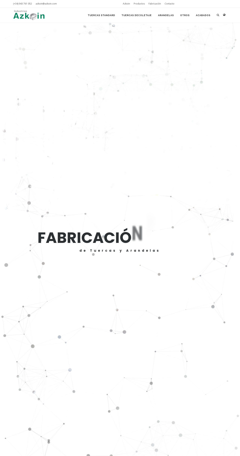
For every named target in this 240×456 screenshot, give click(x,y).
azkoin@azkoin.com (46, 3)
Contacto (169, 3)
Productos (139, 3)
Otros (185, 15)
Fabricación (154, 3)
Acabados (203, 15)
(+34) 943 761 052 (22, 3)
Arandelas (166, 15)
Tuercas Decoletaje (137, 15)
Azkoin (126, 3)
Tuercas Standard (101, 15)
